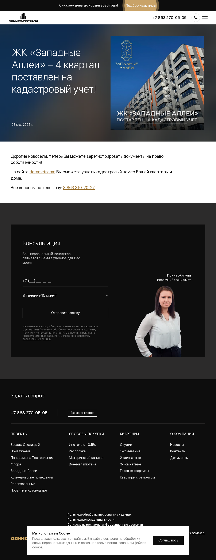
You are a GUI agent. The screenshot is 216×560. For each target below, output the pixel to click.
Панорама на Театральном (32, 458)
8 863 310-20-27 (79, 187)
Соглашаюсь (168, 540)
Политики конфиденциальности (43, 332)
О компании (182, 434)
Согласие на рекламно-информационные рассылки (105, 524)
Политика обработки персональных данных (99, 514)
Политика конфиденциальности (91, 519)
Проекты (19, 434)
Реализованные (23, 484)
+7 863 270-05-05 (169, 17)
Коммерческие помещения (32, 477)
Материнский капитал (86, 458)
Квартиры (129, 434)
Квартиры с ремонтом (137, 477)
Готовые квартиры (134, 471)
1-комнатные (130, 451)
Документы (179, 458)
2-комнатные (130, 458)
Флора (16, 464)
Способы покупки (86, 434)
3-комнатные (130, 464)
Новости (177, 445)
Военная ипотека (82, 464)
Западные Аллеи (24, 471)
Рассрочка (77, 451)
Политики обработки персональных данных (67, 329)
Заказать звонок (82, 412)
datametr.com (42, 171)
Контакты (177, 451)
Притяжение (21, 451)
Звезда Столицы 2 (25, 445)
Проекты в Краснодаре (29, 490)
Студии (126, 445)
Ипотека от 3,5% (82, 445)
